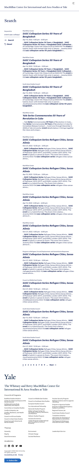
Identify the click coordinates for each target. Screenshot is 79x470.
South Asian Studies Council (61, 413)
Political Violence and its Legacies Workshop (63, 401)
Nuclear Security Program (60, 399)
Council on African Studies (12, 416)
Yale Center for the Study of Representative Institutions (61, 418)
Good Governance (10, 436)
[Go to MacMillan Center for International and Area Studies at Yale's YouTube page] (20, 446)
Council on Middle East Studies (38, 399)
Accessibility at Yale (10, 455)
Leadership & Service (58, 431)
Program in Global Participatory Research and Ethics (62, 407)
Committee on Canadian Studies (14, 408)
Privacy (20, 455)
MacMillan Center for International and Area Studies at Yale (37, 7)
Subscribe (13, 461)
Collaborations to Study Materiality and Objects (11, 405)
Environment (32, 431)
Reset (10, 45)
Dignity (6, 434)
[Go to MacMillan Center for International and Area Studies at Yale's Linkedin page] (9, 446)
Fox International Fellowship (37, 406)
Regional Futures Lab (58, 410)
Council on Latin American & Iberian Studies (13, 422)
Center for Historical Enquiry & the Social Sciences (15, 401)
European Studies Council (36, 404)
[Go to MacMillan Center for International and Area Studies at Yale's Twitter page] (17, 446)
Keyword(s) (8, 31)
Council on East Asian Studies (13, 419)
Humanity (7, 431)
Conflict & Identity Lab (11, 410)
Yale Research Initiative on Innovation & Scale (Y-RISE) (60, 422)
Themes (7, 428)
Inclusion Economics (34, 419)
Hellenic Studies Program (36, 416)
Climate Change (33, 434)
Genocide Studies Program (36, 409)
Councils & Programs (12, 395)
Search (11, 40)
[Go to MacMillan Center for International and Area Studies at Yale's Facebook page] (13, 446)
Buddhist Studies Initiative (12, 399)
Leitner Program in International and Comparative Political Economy (38, 422)
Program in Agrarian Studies (61, 404)
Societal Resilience (34, 436)
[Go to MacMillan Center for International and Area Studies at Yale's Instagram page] (5, 446)
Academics (8, 441)
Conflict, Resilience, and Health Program (14, 413)
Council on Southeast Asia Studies (39, 401)
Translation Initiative (58, 416)
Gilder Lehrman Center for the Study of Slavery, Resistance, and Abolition (38, 412)
